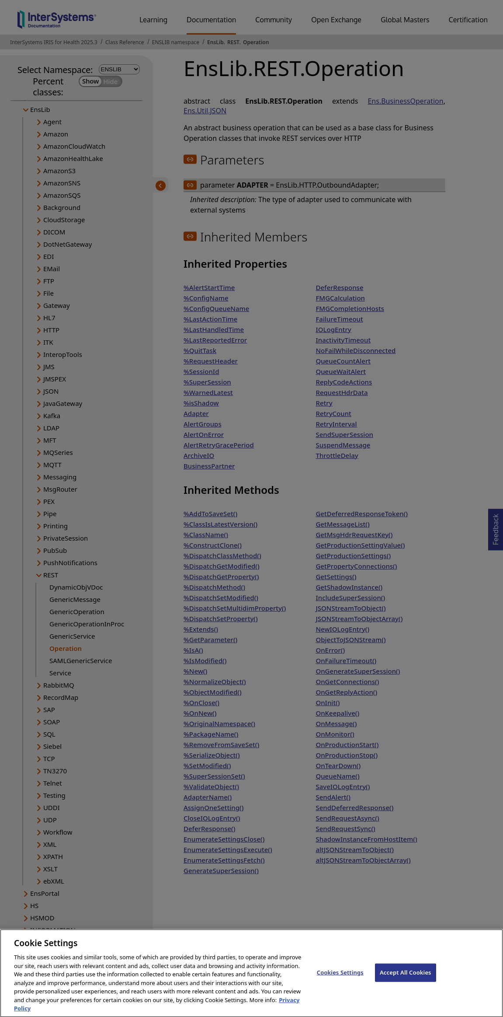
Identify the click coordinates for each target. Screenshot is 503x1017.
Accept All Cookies (405, 979)
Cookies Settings (340, 979)
